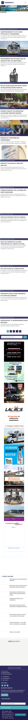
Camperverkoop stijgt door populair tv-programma (11, 33)
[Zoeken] (25, 337)
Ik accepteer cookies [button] (20, 714)
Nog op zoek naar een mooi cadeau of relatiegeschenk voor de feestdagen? (14, 87)
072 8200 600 (6, 682)
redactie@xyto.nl (6, 684)
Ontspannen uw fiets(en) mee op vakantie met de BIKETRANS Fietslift (13, 60)
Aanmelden (4, 701)
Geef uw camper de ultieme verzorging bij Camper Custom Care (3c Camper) (12, 243)
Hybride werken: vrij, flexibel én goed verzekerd (13, 191)
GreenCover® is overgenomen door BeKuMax (14, 321)
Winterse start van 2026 (15, 638)
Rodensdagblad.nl (9, 2)
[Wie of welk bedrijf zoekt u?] (12, 337)
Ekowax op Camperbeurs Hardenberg (10, 139)
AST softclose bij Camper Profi (12, 269)
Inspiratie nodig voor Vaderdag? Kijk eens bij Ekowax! (13, 295)
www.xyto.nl (5, 686)
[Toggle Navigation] (25, 3)
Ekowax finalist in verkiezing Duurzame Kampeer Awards (12, 112)
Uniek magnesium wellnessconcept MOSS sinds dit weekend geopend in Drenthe (17, 595)
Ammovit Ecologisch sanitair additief (12, 164)
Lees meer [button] (11, 717)
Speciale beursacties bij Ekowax (13, 217)
